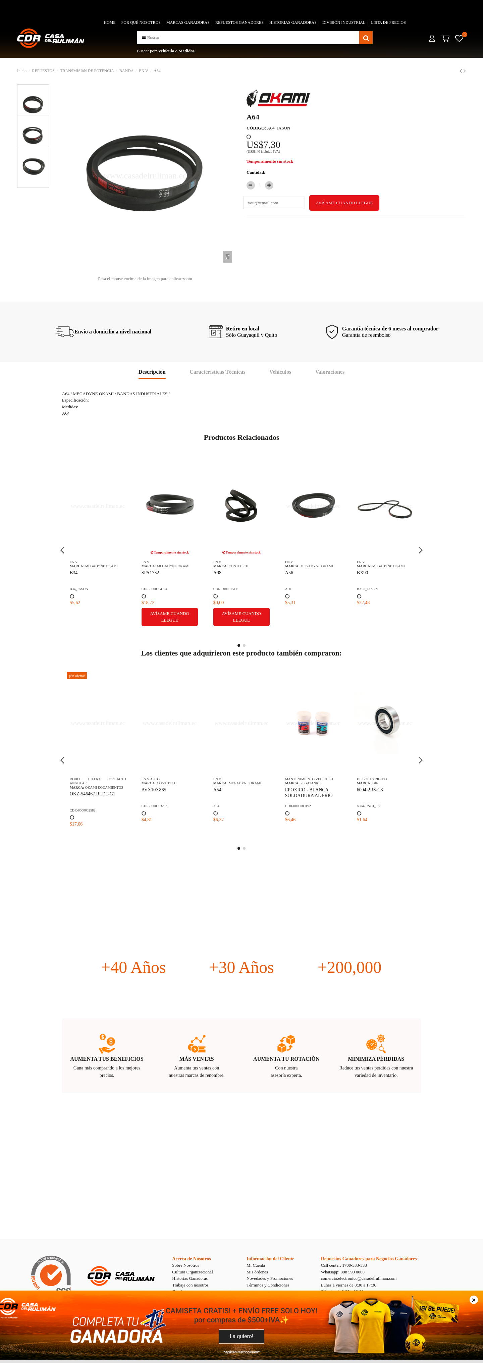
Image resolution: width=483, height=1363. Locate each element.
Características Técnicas (217, 372)
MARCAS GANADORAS (188, 22)
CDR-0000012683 (298, 806)
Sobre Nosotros (185, 1265)
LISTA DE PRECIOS (388, 22)
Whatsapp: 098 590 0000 (343, 1271)
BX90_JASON (152, 589)
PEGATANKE (95, 783)
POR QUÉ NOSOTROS (141, 22)
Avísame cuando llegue (313, 617)
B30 (217, 572)
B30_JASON (222, 589)
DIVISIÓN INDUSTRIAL (343, 22)
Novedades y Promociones (270, 1278)
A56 (74, 572)
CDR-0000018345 (298, 589)
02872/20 (366, 793)
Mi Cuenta (256, 1265)
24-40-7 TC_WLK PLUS (231, 806)
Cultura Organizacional (192, 1271)
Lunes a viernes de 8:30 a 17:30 (348, 1285)
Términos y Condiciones (268, 1285)
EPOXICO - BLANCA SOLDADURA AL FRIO (93, 792)
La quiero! (241, 1336)
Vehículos (280, 372)
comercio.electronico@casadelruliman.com (359, 1278)
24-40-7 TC (224, 789)
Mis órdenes (257, 1271)
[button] (144, 37)
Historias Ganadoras (190, 1278)
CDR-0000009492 (83, 806)
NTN (375, 787)
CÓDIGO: (256, 127)
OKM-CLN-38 (299, 789)
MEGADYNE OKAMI (101, 566)
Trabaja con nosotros (190, 1285)
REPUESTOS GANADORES (239, 22)
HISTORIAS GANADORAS (293, 22)
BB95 (290, 572)
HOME (109, 22)
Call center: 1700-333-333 (344, 1265)
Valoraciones (329, 372)
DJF (160, 783)
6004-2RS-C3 (155, 789)
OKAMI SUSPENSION (317, 783)
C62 (361, 572)
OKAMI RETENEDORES (247, 783)
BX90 (147, 572)
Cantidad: (256, 172)
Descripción (152, 372)
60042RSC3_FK (153, 806)
